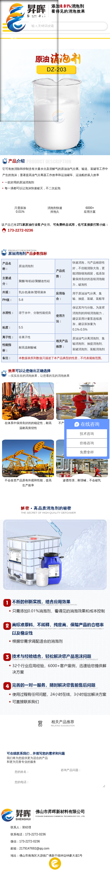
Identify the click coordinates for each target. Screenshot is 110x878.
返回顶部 (103, 832)
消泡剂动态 (19, 105)
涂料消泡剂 (19, 48)
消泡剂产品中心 (22, 86)
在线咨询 (81, 793)
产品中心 (11, 871)
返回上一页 (100, 44)
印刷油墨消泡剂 (22, 58)
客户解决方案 (20, 95)
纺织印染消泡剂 (22, 67)
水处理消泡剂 (20, 77)
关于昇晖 (17, 114)
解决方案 (33, 871)
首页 (13, 39)
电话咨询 (99, 871)
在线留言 (77, 871)
